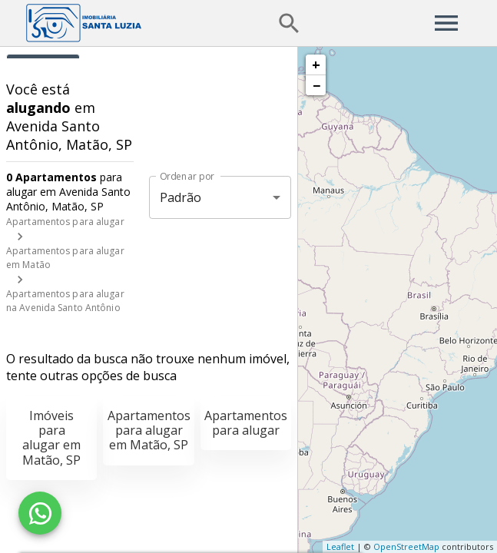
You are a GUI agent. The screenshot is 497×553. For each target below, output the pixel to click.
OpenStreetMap (406, 546)
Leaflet (340, 546)
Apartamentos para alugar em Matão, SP (149, 430)
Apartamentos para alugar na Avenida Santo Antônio (65, 300)
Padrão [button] (181, 197)
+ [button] (316, 64)
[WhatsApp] (39, 513)
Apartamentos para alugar (65, 221)
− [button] (316, 85)
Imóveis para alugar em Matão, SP (51, 438)
